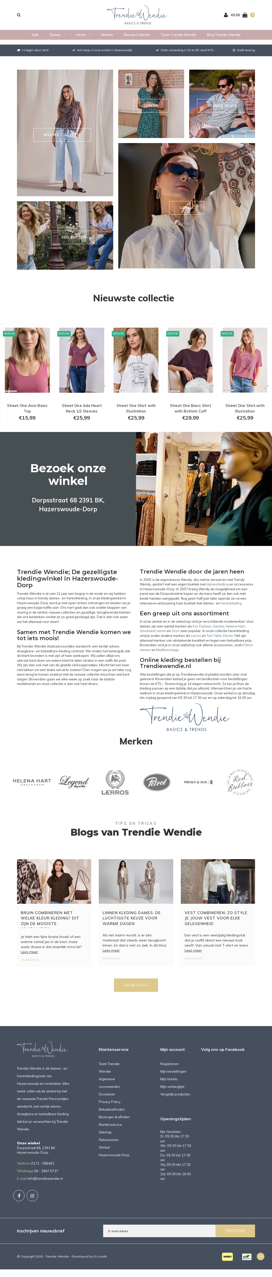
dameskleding (218, 594)
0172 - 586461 (42, 1173)
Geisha (218, 636)
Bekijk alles (136, 995)
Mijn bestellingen (173, 1081)
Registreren (169, 1074)
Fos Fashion (202, 636)
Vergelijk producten (175, 1104)
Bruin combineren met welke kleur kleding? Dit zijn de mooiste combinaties (50, 929)
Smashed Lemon (153, 641)
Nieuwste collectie (133, 298)
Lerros (196, 646)
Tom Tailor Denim (220, 646)
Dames (57, 39)
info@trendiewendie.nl (45, 1189)
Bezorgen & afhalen (114, 1127)
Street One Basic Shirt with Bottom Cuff (190, 414)
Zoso (176, 641)
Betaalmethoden (112, 1119)
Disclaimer (107, 1104)
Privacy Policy (110, 1112)
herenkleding (231, 613)
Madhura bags (167, 660)
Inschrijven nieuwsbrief (41, 1241)
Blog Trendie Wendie (224, 39)
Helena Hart (235, 636)
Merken (107, 39)
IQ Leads (100, 1266)
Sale (35, 39)
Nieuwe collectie (137, 39)
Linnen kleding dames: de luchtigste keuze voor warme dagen (132, 928)
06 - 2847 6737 (46, 1181)
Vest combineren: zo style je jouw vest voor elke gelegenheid (216, 928)
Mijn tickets (169, 1089)
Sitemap (105, 1142)
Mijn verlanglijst (172, 1097)
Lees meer (29, 962)
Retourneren (109, 1150)
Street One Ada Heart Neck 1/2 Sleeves (82, 414)
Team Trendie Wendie (178, 39)
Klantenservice (110, 1135)
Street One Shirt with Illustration (136, 414)
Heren (83, 39)
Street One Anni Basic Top (27, 414)
